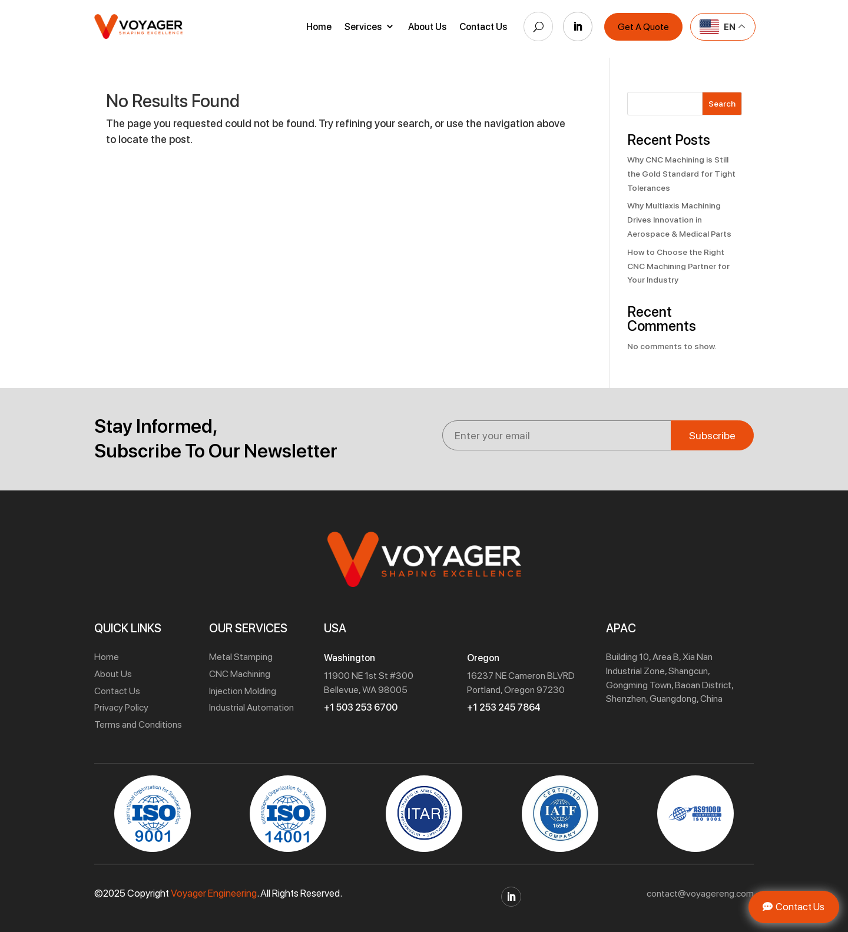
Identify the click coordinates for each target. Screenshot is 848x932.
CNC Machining (239, 673)
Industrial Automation (251, 707)
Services (363, 26)
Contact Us (483, 26)
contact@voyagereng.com (700, 893)
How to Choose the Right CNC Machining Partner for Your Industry (678, 266)
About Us (427, 26)
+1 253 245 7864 (504, 707)
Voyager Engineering (214, 893)
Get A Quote (643, 26)
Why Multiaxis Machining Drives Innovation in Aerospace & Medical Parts (679, 219)
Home (319, 26)
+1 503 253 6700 (361, 707)
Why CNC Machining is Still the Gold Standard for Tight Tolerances (681, 174)
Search (722, 103)
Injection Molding (242, 690)
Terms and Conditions (138, 724)
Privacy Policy (121, 707)
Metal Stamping (241, 656)
